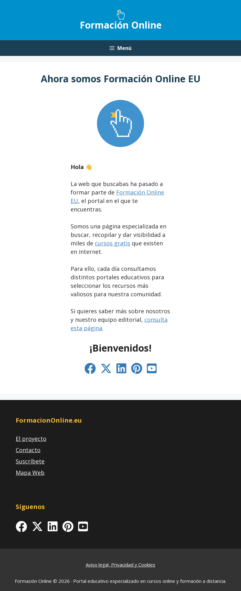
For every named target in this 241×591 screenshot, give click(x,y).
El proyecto (31, 438)
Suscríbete (30, 461)
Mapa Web (30, 472)
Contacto (28, 450)
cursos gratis (112, 243)
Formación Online (121, 25)
